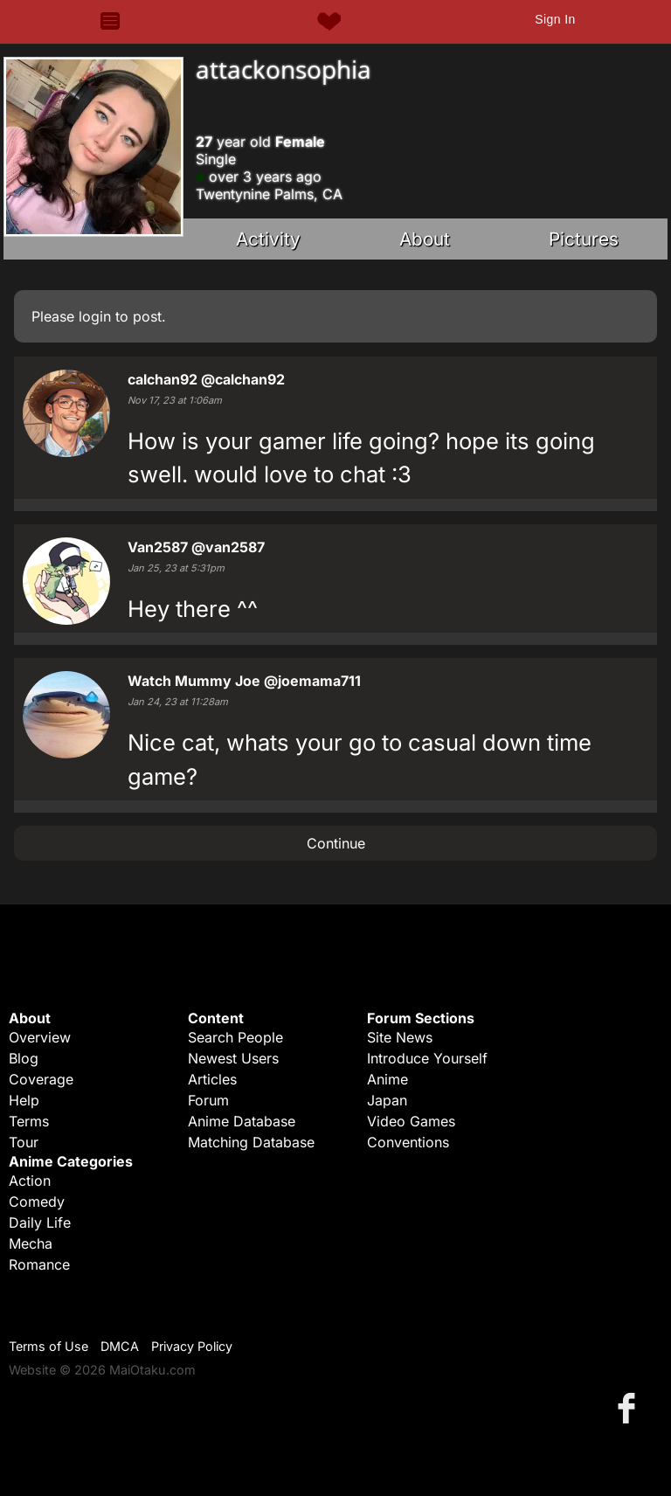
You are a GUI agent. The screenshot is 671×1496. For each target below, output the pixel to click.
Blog (23, 1058)
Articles (212, 1079)
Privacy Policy (191, 1346)
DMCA (119, 1346)
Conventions (408, 1142)
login (95, 316)
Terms (29, 1121)
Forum (208, 1100)
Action (30, 1180)
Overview (40, 1037)
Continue (336, 843)
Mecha (30, 1243)
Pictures (584, 239)
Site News (399, 1037)
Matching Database (251, 1142)
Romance (39, 1264)
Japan (387, 1100)
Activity (268, 239)
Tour (23, 1142)
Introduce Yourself (427, 1058)
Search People (235, 1037)
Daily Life (40, 1222)
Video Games (411, 1121)
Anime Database (241, 1121)
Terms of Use (48, 1346)
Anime (387, 1079)
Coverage (41, 1079)
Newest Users (233, 1058)
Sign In (555, 19)
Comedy (37, 1201)
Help (24, 1100)
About (424, 239)
